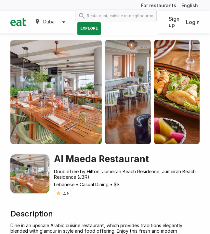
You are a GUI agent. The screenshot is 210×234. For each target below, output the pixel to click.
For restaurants (158, 5)
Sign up (174, 22)
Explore (89, 28)
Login (193, 22)
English (189, 5)
